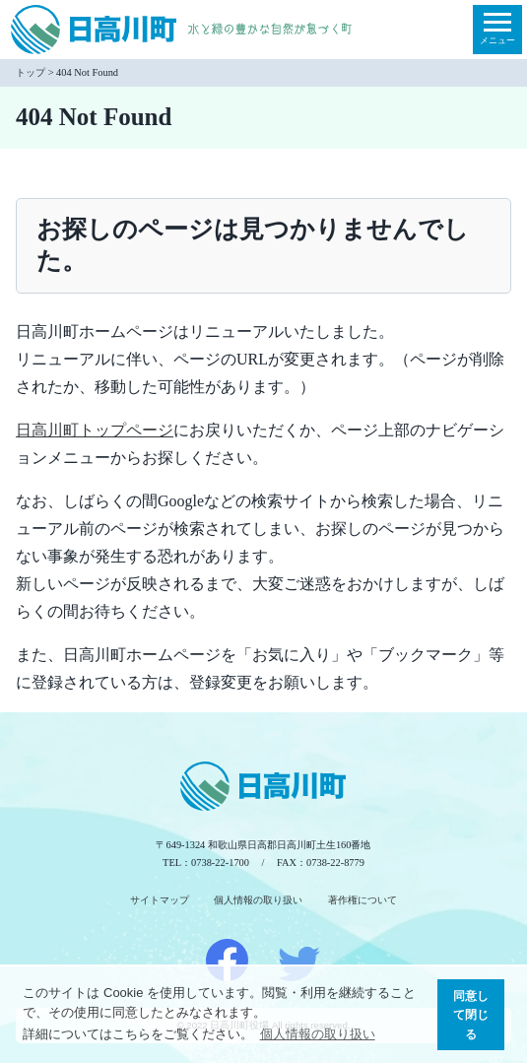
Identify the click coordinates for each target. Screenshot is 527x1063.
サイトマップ (159, 900)
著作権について (362, 900)
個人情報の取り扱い (258, 900)
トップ (30, 72)
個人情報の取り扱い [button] (317, 1034)
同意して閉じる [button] (471, 1014)
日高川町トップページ (94, 430)
